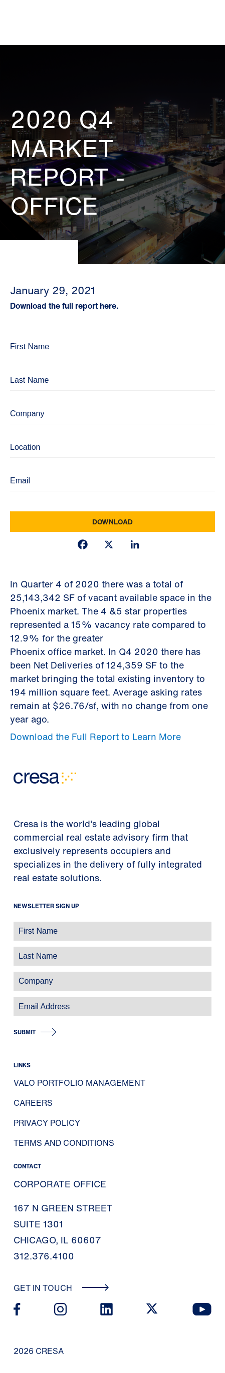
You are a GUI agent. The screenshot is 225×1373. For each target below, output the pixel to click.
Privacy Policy (47, 1123)
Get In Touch (61, 1288)
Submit (25, 1032)
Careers (33, 1103)
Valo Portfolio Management (79, 1083)
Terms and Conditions (64, 1143)
